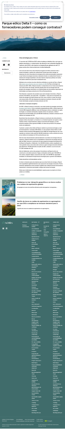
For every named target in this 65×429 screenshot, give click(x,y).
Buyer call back (35, 248)
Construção (35, 250)
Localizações (35, 308)
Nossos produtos (36, 316)
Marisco (34, 310)
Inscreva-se (7, 73)
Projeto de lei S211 (36, 360)
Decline (55, 17)
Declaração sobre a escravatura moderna (36, 266)
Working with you (36, 412)
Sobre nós (34, 378)
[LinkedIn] (6, 228)
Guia (45, 229)
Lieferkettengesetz (37, 306)
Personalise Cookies (34, 17)
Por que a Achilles (36, 342)
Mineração (34, 312)
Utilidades (34, 410)
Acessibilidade (35, 228)
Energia (33, 269)
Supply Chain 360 (36, 391)
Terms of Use (35, 400)
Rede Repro (34, 362)
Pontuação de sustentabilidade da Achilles (36, 338)
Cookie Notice (32, 11)
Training (34, 402)
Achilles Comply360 (36, 231)
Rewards (34, 370)
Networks (34, 314)
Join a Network (35, 304)
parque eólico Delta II (25, 108)
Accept (44, 17)
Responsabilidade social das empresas (36, 366)
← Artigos (4, 57)
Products (34, 351)
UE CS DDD (34, 408)
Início (33, 302)
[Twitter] (3, 228)
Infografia (46, 232)
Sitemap (34, 376)
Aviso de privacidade (29, 419)
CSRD (33, 262)
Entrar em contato (36, 271)
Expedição (34, 285)
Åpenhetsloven (35, 236)
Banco (33, 246)
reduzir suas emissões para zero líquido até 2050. (34, 84)
